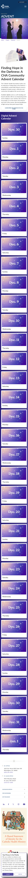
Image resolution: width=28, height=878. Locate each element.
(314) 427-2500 (8, 782)
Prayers (7, 40)
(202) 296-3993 (8, 772)
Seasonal (13, 40)
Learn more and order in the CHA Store (14, 108)
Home (2, 40)
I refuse (20, 874)
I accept (8, 874)
